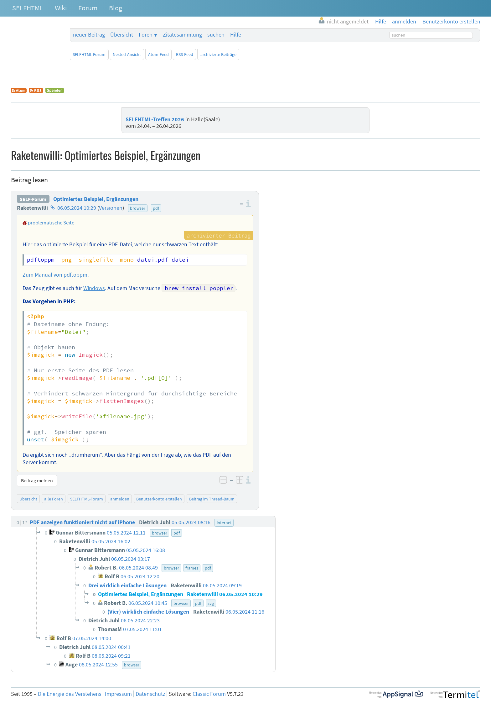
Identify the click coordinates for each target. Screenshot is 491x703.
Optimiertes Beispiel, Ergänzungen (95, 199)
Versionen (110, 207)
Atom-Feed (158, 54)
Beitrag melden (37, 480)
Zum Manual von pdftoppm (55, 274)
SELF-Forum (33, 199)
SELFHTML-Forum (89, 54)
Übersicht (121, 34)
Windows (94, 288)
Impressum (118, 693)
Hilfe (235, 34)
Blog (115, 7)
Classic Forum (209, 693)
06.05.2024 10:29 (76, 207)
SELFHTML (27, 7)
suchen (216, 34)
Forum (87, 7)
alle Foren (53, 499)
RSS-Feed (184, 54)
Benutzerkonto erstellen (159, 499)
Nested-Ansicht (127, 54)
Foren (145, 34)
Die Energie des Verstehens (69, 693)
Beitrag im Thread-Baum (212, 499)
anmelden (119, 499)
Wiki (61, 7)
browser (137, 208)
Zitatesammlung (182, 34)
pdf (156, 208)
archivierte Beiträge (218, 54)
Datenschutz (150, 693)
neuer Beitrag (89, 34)
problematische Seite (51, 222)
